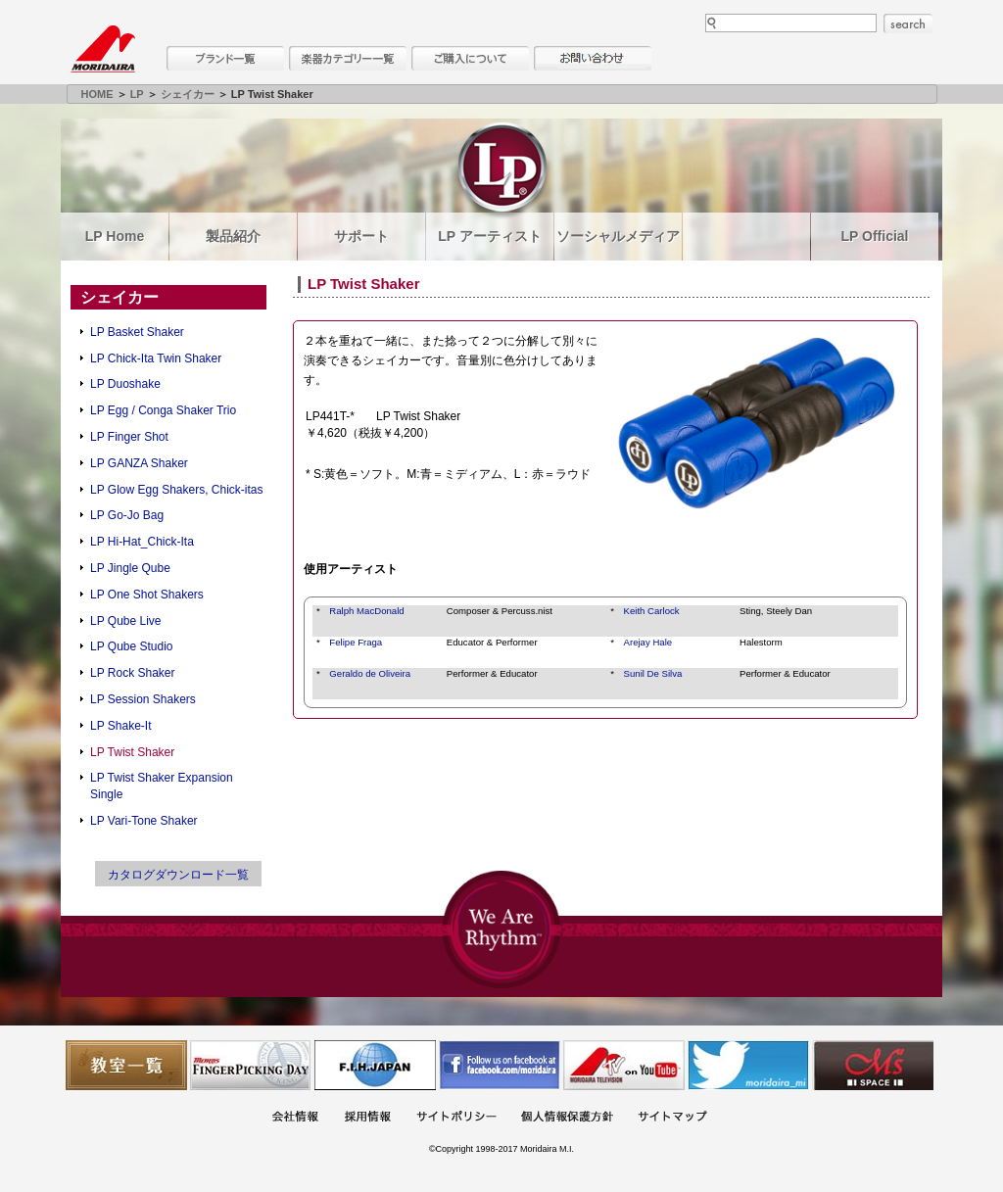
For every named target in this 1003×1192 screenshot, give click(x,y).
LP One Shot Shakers (147, 594)
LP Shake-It (120, 726)
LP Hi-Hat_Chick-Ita (142, 541)
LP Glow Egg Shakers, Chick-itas (176, 490)
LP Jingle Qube (130, 568)
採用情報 (367, 1118)
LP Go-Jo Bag (127, 515)
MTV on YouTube (624, 1065)
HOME (97, 94)
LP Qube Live (126, 621)
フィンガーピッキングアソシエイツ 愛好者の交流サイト (250, 1065)
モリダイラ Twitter (748, 1065)
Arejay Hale (648, 642)
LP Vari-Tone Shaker (144, 821)
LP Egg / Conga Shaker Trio (163, 410)
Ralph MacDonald (366, 610)
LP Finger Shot (129, 437)
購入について (470, 58)
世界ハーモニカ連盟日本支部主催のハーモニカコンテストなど (375, 1065)
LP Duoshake (125, 384)
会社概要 (294, 1118)
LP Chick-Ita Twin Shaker (155, 358)
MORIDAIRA (103, 48)
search (908, 23)
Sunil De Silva (653, 673)
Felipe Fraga (355, 642)
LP (137, 94)
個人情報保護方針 (567, 1118)
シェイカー (188, 94)
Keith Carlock (652, 610)
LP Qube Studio (131, 646)
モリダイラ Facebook (499, 1065)
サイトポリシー (456, 1118)
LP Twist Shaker (132, 752)
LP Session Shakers (143, 699)
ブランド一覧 (225, 58)
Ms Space (872, 1065)
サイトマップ (672, 1118)
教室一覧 (126, 1065)
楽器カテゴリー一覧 (347, 58)
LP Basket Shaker (137, 332)
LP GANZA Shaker (139, 463)
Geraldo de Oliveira (369, 673)
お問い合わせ (592, 58)
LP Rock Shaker (132, 673)
